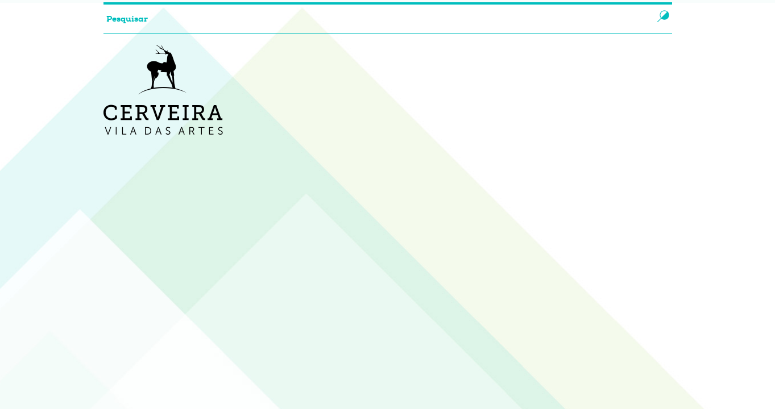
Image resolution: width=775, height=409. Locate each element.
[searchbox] (367, 19)
